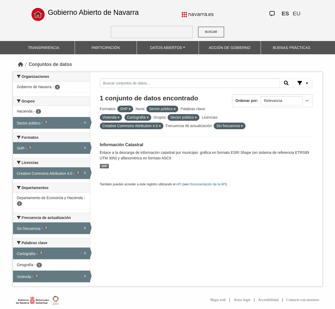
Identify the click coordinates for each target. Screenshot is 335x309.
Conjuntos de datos (50, 64)
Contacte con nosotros (302, 300)
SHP (104, 166)
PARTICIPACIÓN (106, 48)
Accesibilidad (268, 300)
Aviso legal (242, 300)
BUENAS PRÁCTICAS (291, 48)
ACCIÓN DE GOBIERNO (229, 48)
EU (296, 13)
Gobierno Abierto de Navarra (93, 12)
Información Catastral (121, 144)
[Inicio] (20, 64)
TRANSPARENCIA (43, 48)
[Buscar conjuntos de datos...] (190, 83)
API (178, 184)
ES (285, 13)
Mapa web (218, 300)
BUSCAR (211, 31)
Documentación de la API (208, 184)
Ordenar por (246, 100)
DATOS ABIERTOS (166, 48)
